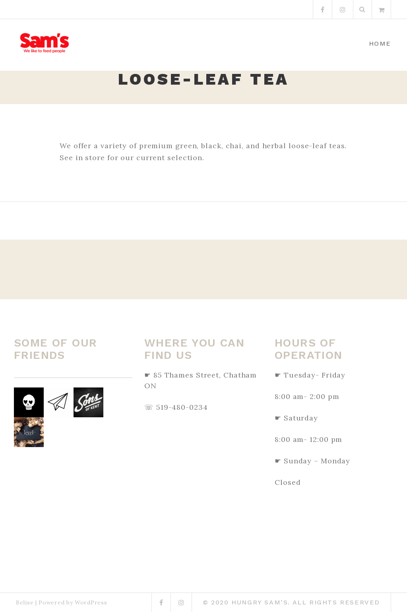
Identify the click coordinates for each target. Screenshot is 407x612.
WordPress (91, 602)
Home (380, 43)
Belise (24, 602)
